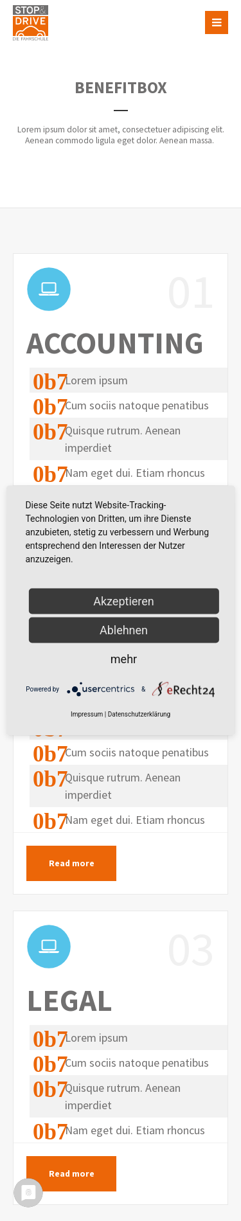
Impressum (87, 714)
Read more (71, 863)
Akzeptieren (123, 601)
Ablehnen (124, 630)
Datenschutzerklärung (139, 714)
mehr (124, 659)
